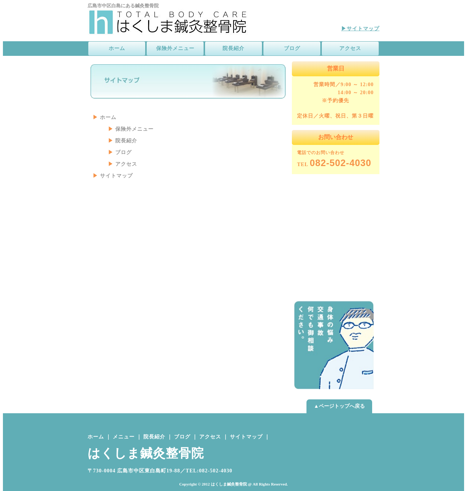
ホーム (117, 48)
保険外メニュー (175, 48)
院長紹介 (233, 48)
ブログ (292, 48)
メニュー (124, 437)
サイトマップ (116, 176)
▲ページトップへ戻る (339, 406)
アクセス (350, 48)
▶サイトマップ (360, 28)
